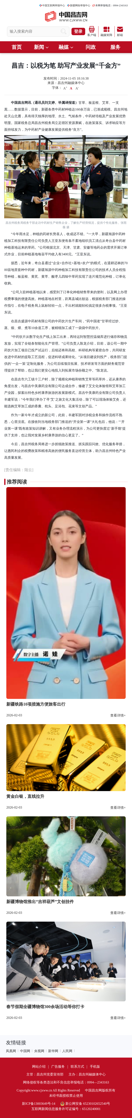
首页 (17, 47)
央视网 (39, 1051)
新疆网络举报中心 (80, 5)
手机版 (95, 1066)
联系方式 (77, 1066)
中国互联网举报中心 (53, 5)
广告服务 (58, 1066)
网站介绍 (39, 1066)
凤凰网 (11, 1051)
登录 (78, 31)
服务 (115, 47)
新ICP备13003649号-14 (38, 1103)
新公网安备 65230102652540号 (85, 1104)
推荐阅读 (17, 481)
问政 (91, 47)
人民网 (67, 1051)
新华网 (53, 1051)
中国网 (25, 1051)
